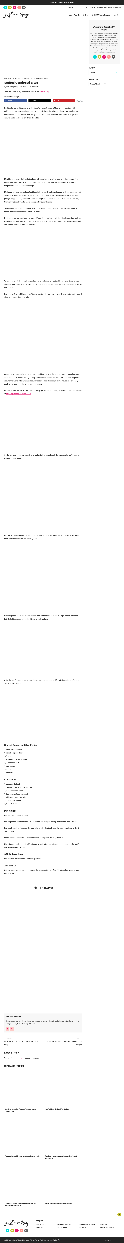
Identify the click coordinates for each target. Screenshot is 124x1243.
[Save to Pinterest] (64, 100)
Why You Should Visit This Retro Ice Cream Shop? (22, 1041)
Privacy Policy (34, 1240)
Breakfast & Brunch (87, 1224)
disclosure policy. (44, 92)
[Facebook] (5, 7)
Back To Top (119, 1214)
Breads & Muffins (64, 1224)
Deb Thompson (11, 87)
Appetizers (39, 1224)
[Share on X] (39, 100)
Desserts (39, 1227)
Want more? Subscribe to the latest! (62, 2)
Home (70, 15)
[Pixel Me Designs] (115, 1240)
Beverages (104, 1224)
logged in (18, 1058)
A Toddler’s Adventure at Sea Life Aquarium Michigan (63, 1041)
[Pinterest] (14, 7)
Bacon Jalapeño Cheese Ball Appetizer (58, 1203)
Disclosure (25, 1240)
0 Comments (34, 87)
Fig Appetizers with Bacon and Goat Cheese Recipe (22, 1156)
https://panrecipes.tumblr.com (18, 394)
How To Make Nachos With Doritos (57, 1109)
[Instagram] (10, 7)
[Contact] (24, 7)
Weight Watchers (107, 1227)
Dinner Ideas (62, 1227)
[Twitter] (19, 7)
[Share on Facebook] (15, 100)
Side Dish (82, 1227)
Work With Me (44, 1240)
